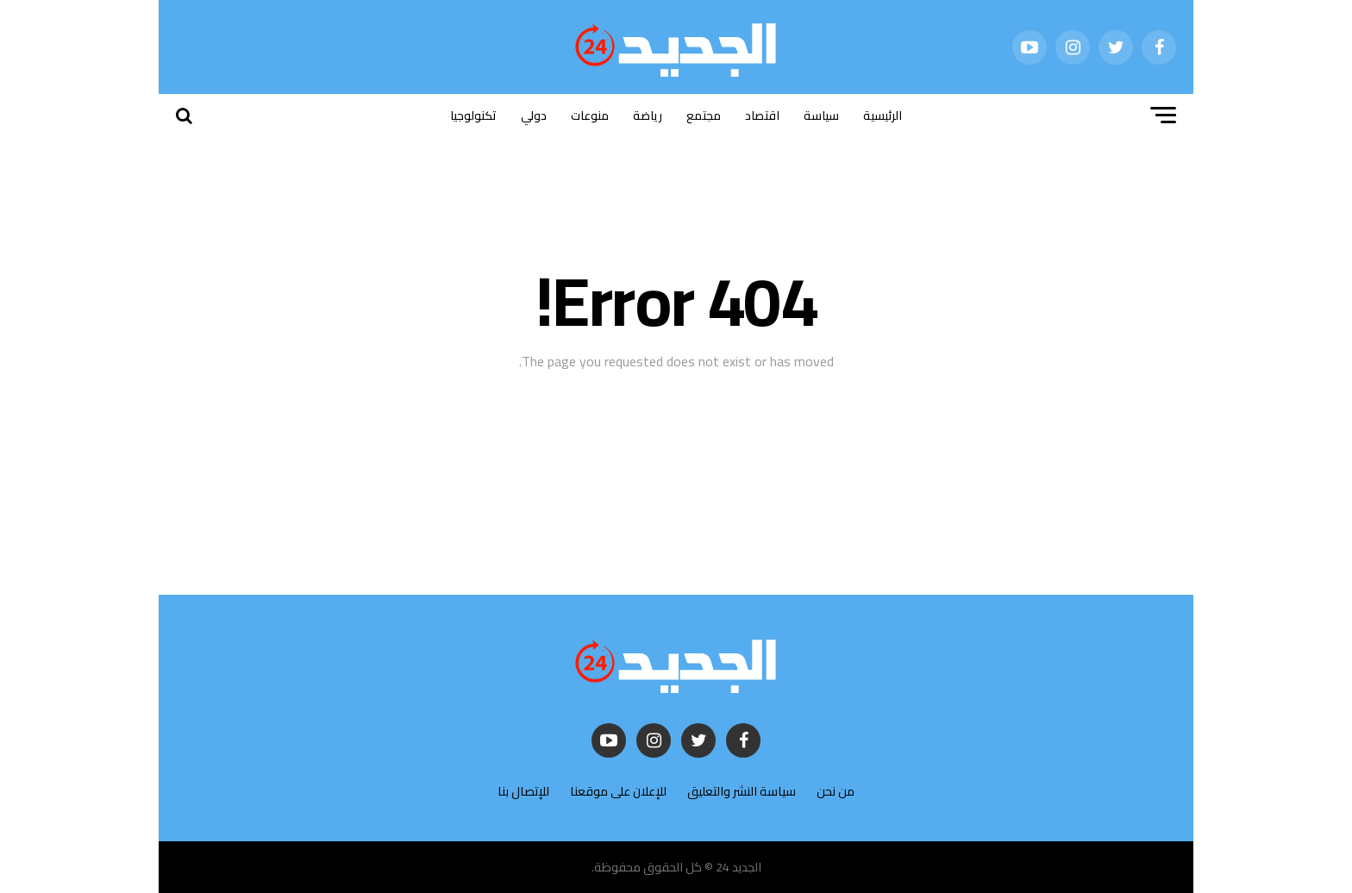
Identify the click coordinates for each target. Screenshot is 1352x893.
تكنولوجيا (473, 115)
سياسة (821, 115)
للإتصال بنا (523, 790)
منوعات (590, 115)
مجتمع (703, 115)
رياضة (647, 115)
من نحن (835, 790)
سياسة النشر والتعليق (741, 790)
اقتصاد (762, 115)
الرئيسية (882, 115)
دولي (534, 115)
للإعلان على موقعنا (618, 790)
